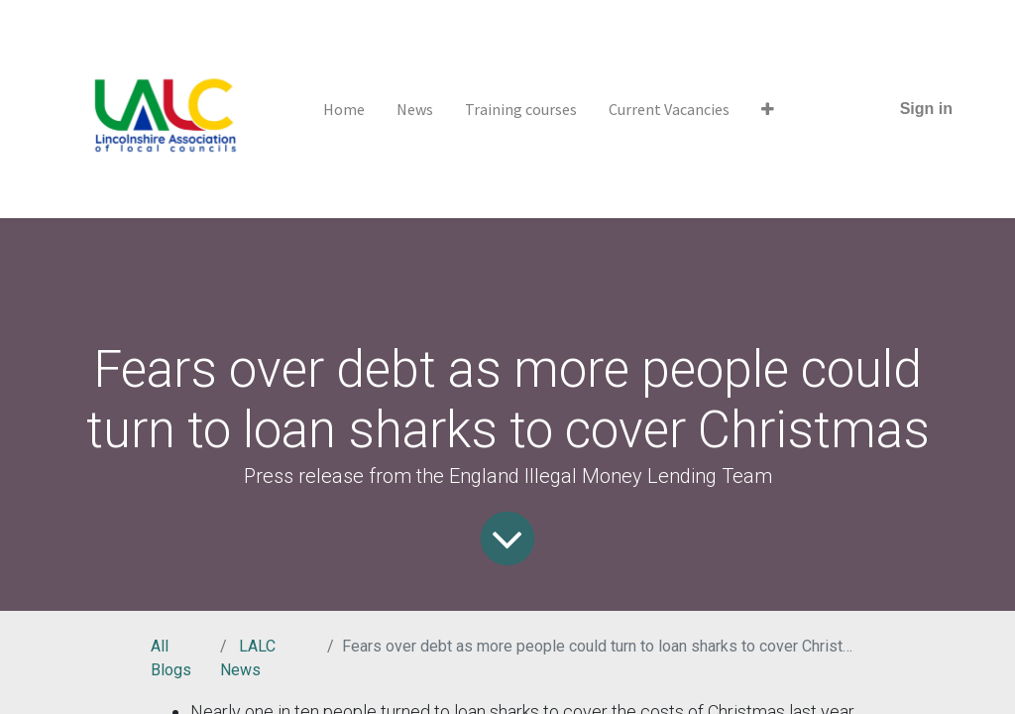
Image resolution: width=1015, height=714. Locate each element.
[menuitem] (344, 109)
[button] (767, 109)
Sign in (926, 108)
